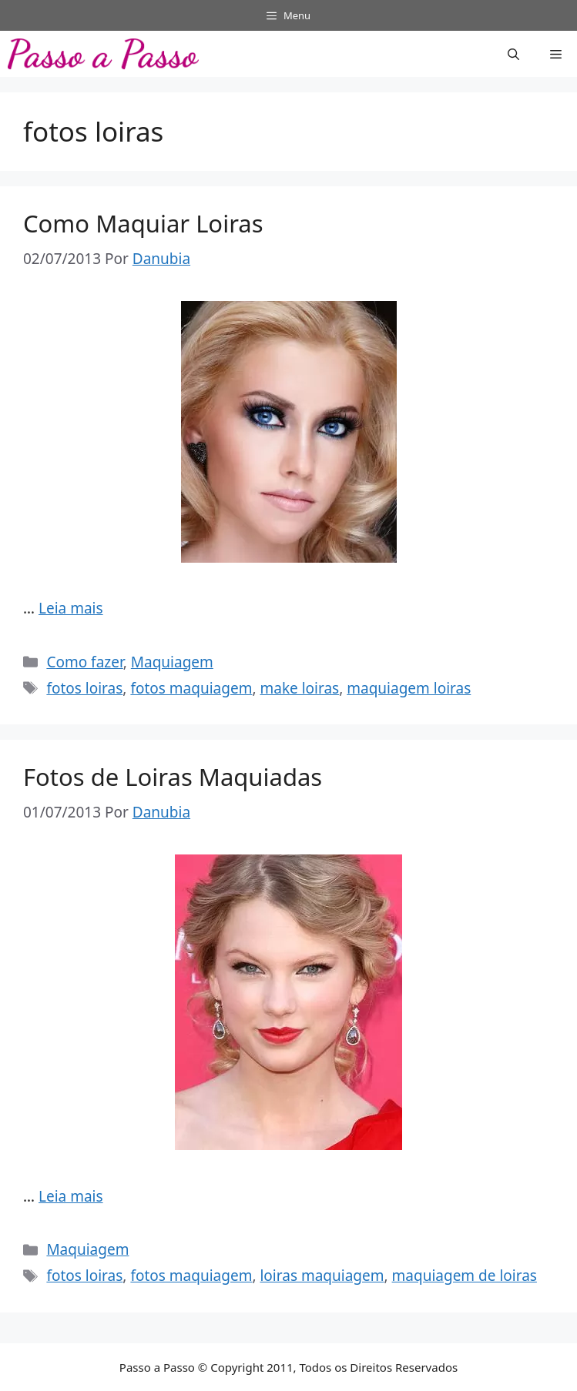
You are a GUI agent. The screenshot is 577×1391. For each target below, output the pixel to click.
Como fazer (84, 662)
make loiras (299, 688)
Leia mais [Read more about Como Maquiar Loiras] (71, 608)
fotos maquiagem (191, 688)
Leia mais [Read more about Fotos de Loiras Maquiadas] (71, 1196)
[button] (513, 54)
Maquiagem (172, 662)
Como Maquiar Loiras (143, 223)
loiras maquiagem (322, 1276)
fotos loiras (84, 688)
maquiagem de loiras (464, 1276)
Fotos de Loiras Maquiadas (172, 777)
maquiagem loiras (409, 688)
